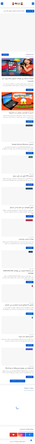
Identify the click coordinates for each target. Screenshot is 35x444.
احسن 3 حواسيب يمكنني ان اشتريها (21, 113)
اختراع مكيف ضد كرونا (26, 337)
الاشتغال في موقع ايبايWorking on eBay (19, 368)
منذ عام (30, 76)
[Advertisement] (17, 32)
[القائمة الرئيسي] (33, 3)
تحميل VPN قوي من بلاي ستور (23, 176)
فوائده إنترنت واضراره (26, 239)
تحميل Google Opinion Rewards (22, 144)
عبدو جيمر (12, 441)
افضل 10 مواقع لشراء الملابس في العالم (19, 305)
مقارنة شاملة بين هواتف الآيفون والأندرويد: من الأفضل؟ (13, 11)
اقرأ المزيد (29, 89)
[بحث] (2, 3)
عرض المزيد (5, 54)
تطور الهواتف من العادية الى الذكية (21, 208)
